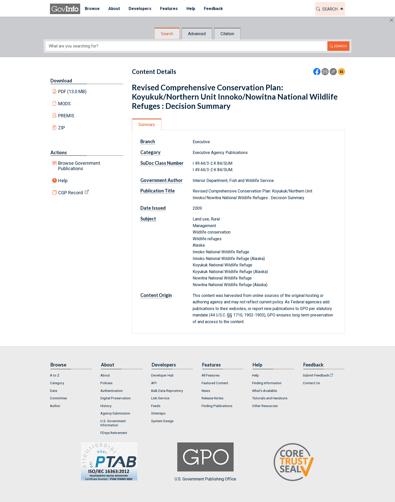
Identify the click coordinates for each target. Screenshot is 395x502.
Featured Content (215, 383)
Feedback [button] (213, 8)
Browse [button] (92, 8)
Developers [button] (139, 8)
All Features (211, 375)
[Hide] (391, 20)
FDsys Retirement (113, 433)
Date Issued (153, 208)
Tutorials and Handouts (269, 398)
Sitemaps (158, 413)
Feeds (155, 406)
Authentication (111, 391)
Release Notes (212, 398)
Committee (58, 398)
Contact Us (311, 383)
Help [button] (190, 8)
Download (61, 80)
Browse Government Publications (79, 165)
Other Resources (265, 406)
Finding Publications (217, 406)
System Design (162, 421)
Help (63, 180)
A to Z (54, 375)
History (105, 406)
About (105, 375)
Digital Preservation (115, 398)
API (154, 383)
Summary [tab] (146, 124)
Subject (148, 218)
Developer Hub (162, 375)
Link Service (160, 398)
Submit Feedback (316, 375)
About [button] (114, 8)
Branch (147, 141)
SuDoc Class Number (161, 163)
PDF (72, 91)
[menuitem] (92, 9)
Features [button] (169, 8)
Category (150, 152)
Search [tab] (167, 33)
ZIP (61, 127)
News (206, 391)
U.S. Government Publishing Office (205, 461)
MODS (64, 103)
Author (55, 406)
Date (53, 391)
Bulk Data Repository (167, 391)
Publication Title (157, 191)
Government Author (161, 180)
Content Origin (156, 295)
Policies (106, 383)
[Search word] (186, 46)
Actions (58, 152)
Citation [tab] (227, 33)
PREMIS (66, 115)
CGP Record (70, 192)
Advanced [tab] (197, 33)
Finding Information (267, 383)
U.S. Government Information (113, 423)
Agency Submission (115, 413)
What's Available (264, 391)
